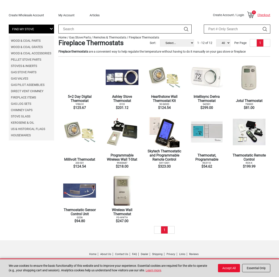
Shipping (157, 254)
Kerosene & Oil (22, 122)
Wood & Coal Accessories (31, 53)
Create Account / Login (228, 15)
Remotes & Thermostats (110, 37)
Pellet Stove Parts (26, 59)
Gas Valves (19, 78)
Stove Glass (20, 116)
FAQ (134, 254)
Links (182, 254)
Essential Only (256, 268)
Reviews (194, 254)
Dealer (144, 254)
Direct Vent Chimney (27, 91)
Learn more (153, 270)
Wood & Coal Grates (27, 47)
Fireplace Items (23, 97)
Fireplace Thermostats (144, 37)
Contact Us (121, 254)
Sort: (153, 43)
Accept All (229, 268)
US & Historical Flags (28, 129)
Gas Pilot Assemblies (27, 85)
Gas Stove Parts (23, 72)
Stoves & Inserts (24, 66)
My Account (66, 15)
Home (62, 37)
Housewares (21, 135)
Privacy (171, 254)
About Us (105, 254)
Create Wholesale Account (26, 15)
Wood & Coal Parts (26, 40)
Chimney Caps (21, 110)
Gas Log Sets (21, 103)
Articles (95, 15)
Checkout (263, 15)
